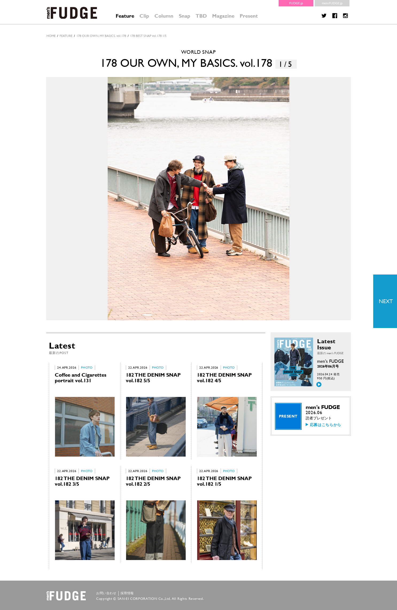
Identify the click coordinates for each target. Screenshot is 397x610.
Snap (184, 16)
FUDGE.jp (296, 3)
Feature (125, 16)
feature (66, 36)
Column (163, 16)
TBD (201, 16)
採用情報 (127, 593)
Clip (144, 16)
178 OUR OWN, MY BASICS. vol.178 (101, 36)
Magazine (223, 16)
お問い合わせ (106, 593)
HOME (51, 36)
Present (249, 16)
